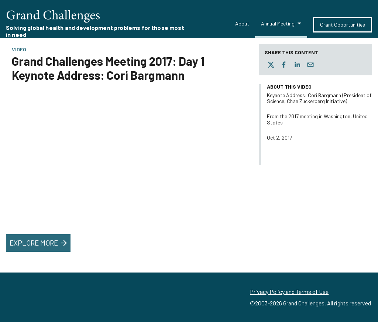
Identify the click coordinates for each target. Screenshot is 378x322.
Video (19, 49)
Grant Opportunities (342, 24)
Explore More (39, 243)
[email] (310, 64)
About (242, 23)
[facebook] (284, 64)
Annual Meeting (278, 23)
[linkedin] (297, 64)
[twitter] (271, 64)
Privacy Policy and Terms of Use (289, 291)
